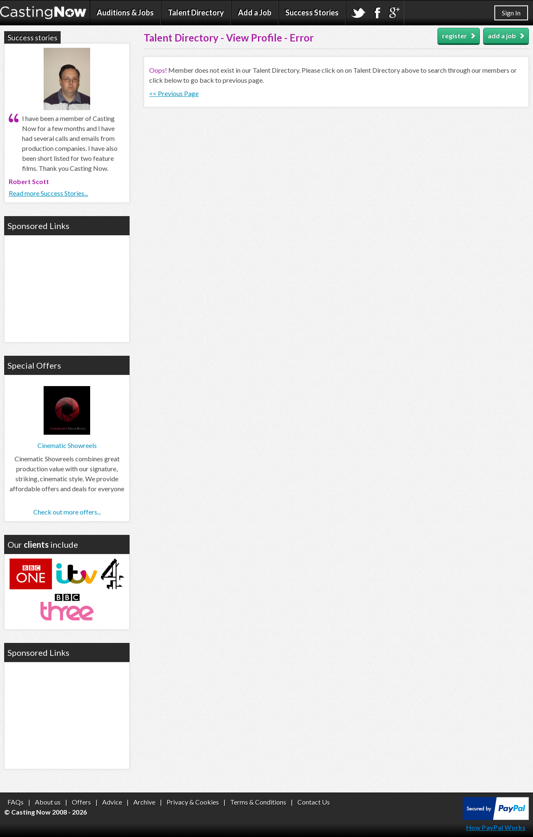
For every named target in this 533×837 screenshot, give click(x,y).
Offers (81, 802)
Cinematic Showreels (67, 445)
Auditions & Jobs (125, 12)
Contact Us (313, 802)
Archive (144, 802)
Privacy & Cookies (193, 802)
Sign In (511, 13)
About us (48, 802)
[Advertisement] (67, 288)
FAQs (15, 802)
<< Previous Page (174, 93)
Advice (112, 802)
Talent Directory (196, 12)
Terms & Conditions (258, 802)
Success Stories (312, 12)
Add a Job (254, 12)
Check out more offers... (67, 512)
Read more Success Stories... (48, 193)
